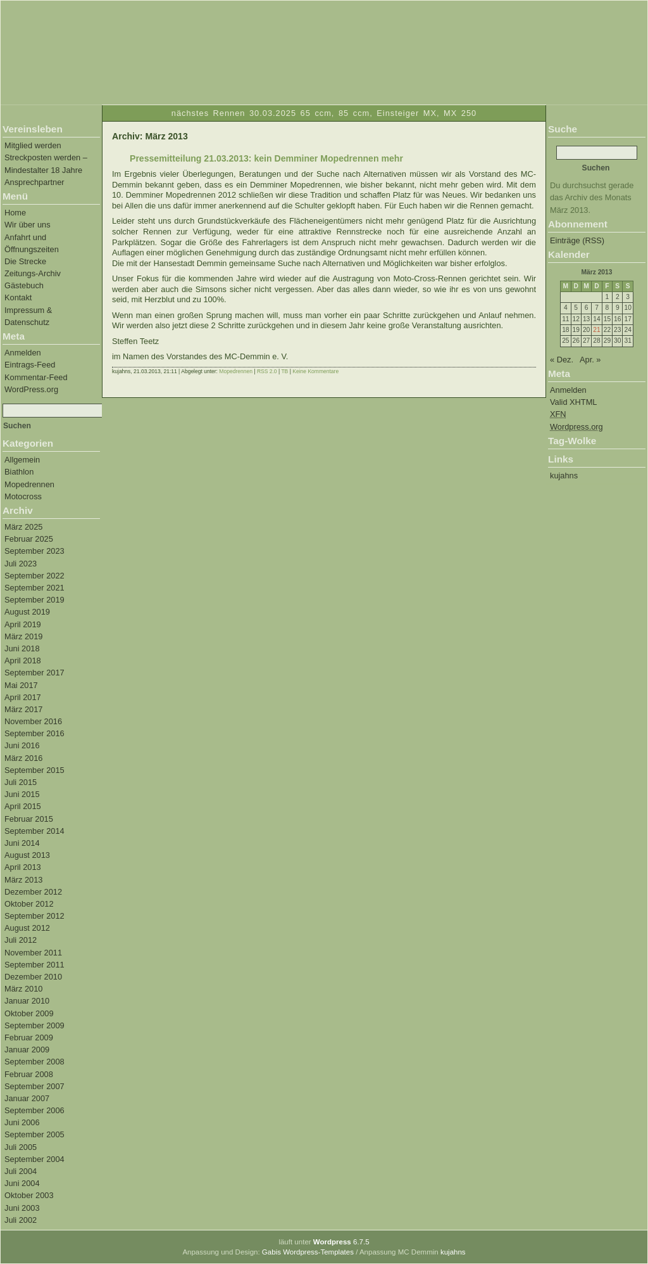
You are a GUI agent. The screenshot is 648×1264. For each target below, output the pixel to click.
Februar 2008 (28, 1074)
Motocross (23, 496)
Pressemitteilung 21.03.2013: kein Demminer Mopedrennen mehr (266, 158)
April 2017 (22, 697)
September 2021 (34, 587)
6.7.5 (341, 1242)
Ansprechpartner (34, 182)
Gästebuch (24, 285)
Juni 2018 (22, 648)
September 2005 (34, 1134)
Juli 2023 (20, 563)
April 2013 (22, 867)
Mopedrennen (29, 484)
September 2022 (34, 575)
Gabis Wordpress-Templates (308, 1252)
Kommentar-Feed (36, 377)
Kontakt (18, 297)
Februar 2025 (28, 539)
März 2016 (23, 758)
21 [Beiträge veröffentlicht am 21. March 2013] (596, 329)
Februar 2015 (28, 819)
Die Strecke (25, 261)
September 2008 (34, 1061)
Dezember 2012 (33, 892)
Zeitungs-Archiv (32, 273)
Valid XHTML (573, 402)
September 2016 (34, 733)
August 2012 (27, 928)
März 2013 (23, 879)
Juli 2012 (20, 940)
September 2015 (34, 770)
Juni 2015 (22, 794)
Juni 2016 (22, 745)
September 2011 (34, 964)
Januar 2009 (26, 1049)
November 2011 (33, 952)
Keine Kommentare (315, 371)
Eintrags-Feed (29, 364)
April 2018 (22, 660)
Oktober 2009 (29, 1013)
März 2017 (23, 709)
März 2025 (23, 527)
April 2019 (22, 624)
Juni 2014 (22, 843)
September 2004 (34, 1159)
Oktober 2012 (29, 904)
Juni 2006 (22, 1122)
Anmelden (22, 352)
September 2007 (34, 1086)
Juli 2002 (20, 1220)
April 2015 (22, 806)
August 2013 (27, 855)
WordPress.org (31, 389)
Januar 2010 (26, 1000)
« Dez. (561, 359)
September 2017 (34, 672)
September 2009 (34, 1025)
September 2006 (34, 1110)
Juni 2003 (22, 1208)
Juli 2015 (20, 782)
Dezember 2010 (33, 976)
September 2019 (34, 599)
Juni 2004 (22, 1183)
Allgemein (22, 459)
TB (284, 371)
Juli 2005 (20, 1147)
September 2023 (34, 551)
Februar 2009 (28, 1037)
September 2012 (34, 916)
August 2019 (27, 611)
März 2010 (23, 988)
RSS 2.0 (267, 371)
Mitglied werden (32, 145)
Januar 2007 (26, 1098)
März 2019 (23, 636)
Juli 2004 (20, 1171)
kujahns (564, 475)
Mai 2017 (21, 685)
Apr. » (590, 359)
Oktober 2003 (29, 1195)
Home (15, 212)
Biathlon (19, 471)
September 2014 (34, 831)
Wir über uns (27, 224)
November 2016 (33, 721)
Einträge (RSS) (577, 240)
